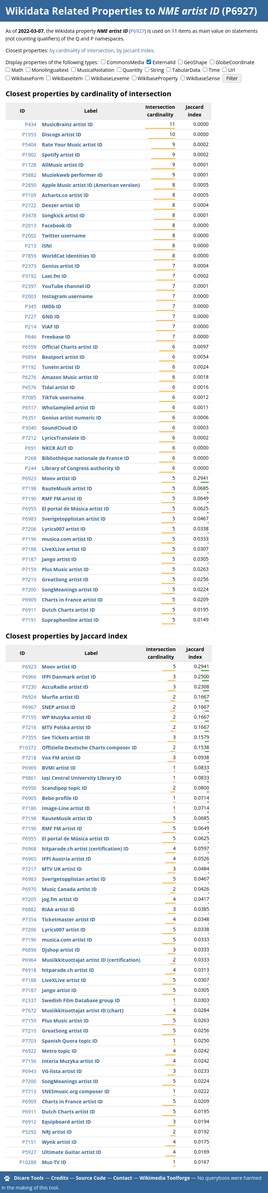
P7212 (29, 438)
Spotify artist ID (61, 154)
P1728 (29, 164)
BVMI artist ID (59, 767)
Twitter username (63, 235)
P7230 (29, 687)
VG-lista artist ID (62, 1071)
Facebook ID (57, 225)
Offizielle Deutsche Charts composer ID (89, 747)
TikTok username (63, 397)
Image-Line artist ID (66, 808)
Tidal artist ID (58, 387)
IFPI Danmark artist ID (69, 676)
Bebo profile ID (60, 798)
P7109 (29, 195)
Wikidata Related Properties (74, 10)
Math (17, 70)
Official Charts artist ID (70, 346)
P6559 (29, 346)
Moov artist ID (59, 478)
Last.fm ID (54, 276)
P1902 (29, 154)
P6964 (29, 960)
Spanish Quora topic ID (69, 1040)
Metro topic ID (59, 1051)
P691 (30, 448)
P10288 (28, 1162)
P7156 (29, 1061)
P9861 (29, 778)
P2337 (29, 1000)
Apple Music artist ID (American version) (91, 185)
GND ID (51, 316)
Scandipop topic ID (64, 788)
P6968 (29, 848)
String (157, 70)
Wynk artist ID (59, 1142)
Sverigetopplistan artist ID (74, 518)
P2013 (29, 225)
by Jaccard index (135, 50)
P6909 (29, 599)
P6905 (29, 798)
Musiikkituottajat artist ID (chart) (83, 1010)
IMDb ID (51, 306)
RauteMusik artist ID (67, 488)
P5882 (29, 175)
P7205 (29, 899)
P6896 (29, 949)
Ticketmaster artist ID (68, 919)
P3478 (29, 215)
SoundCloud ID (59, 427)
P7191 (29, 620)
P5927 (29, 1152)
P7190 (29, 498)
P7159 (29, 569)
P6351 (29, 417)
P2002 (29, 235)
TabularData (186, 70)
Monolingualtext (50, 70)
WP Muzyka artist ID (66, 717)
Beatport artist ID (63, 357)
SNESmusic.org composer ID (76, 1091)
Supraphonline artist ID (70, 620)
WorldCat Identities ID (69, 255)
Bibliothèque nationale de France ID (85, 458)
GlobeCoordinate (235, 62)
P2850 (29, 185)
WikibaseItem (67, 78)
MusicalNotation (95, 70)
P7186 (29, 808)
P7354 (29, 919)
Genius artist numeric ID (71, 417)
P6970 (29, 889)
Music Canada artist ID (69, 889)
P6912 (29, 1121)
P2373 (29, 266)
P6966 (29, 676)
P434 (30, 124)
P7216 (29, 727)
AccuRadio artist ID (65, 687)
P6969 (29, 767)
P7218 (29, 757)
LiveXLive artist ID (64, 549)
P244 (30, 468)
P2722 (29, 205)
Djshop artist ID (61, 949)
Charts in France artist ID (72, 599)
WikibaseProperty (157, 78)
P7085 (29, 397)
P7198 (29, 488)
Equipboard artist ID (66, 1121)
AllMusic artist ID (63, 164)
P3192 (29, 276)
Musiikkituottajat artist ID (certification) (91, 960)
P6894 (29, 357)
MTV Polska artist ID (66, 727)
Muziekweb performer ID (72, 175)
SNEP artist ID (58, 707)
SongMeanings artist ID (70, 589)
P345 (30, 306)
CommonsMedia (125, 62)
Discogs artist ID (61, 134)
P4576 (29, 387)
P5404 (29, 144)
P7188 (29, 549)
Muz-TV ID (54, 1162)
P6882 (29, 909)
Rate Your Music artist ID (72, 144)
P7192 (29, 367)
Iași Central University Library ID (81, 778)
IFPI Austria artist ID (66, 858)
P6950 (29, 788)
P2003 (29, 296)
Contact (122, 1178)
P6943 (29, 1071)
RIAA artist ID (58, 909)
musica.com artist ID (67, 539)
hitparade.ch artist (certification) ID (85, 848)
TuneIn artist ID (61, 367)
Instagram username (67, 296)
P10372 (28, 747)
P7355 (29, 737)
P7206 (29, 529)
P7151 (29, 1142)
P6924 (29, 697)
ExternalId (164, 62)
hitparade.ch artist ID (68, 970)
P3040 (29, 427)
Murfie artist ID (60, 697)
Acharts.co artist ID (65, 195)
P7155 (29, 717)
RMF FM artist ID (62, 498)
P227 (30, 316)
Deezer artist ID (61, 205)
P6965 (29, 858)
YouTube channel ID (66, 286)
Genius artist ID (61, 266)
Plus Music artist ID (65, 569)
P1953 (29, 134)
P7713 (29, 1091)
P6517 (29, 407)
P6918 (29, 970)
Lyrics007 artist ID (63, 529)
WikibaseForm (28, 78)
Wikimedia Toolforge (165, 1178)
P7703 (29, 1040)
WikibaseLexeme (110, 78)
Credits (59, 1178)
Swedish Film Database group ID (81, 1000)
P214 (30, 326)
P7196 (29, 539)
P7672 (29, 1010)
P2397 (29, 286)
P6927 (137, 31)
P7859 (29, 255)
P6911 (29, 609)
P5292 (29, 1131)
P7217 (29, 869)
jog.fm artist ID (60, 899)
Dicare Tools (29, 1178)
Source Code (91, 1178)
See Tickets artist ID (66, 737)
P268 (30, 458)
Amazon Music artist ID (70, 377)
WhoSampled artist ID (68, 407)
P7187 (29, 559)
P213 (30, 245)
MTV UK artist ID (62, 869)
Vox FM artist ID (61, 757)
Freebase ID (56, 336)
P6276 (29, 377)
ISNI (47, 245)
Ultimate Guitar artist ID (71, 1152)
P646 (30, 336)
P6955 (29, 508)
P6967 (29, 707)
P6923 (29, 478)
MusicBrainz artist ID (67, 124)
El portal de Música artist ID (75, 508)
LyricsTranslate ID (63, 438)
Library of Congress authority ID (81, 468)
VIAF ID (50, 326)
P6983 (29, 518)
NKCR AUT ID (57, 448)
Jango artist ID (59, 559)
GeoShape (195, 62)
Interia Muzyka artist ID (71, 1061)
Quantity (132, 70)
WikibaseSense (203, 78)
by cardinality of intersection (82, 50)
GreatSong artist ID (65, 579)
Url (231, 70)
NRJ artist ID (57, 1131)
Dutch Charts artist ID (68, 609)
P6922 (29, 1051)
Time (214, 70)
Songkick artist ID (63, 215)
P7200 (29, 589)
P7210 (29, 579)
